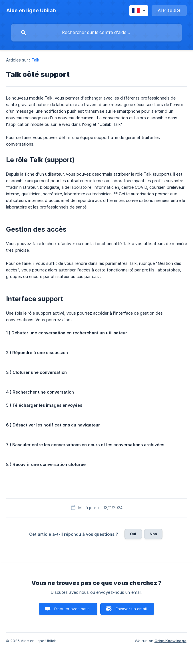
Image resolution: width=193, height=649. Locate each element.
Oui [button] (133, 533)
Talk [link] (35, 59)
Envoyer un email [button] (131, 608)
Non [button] (153, 533)
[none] (31, 10)
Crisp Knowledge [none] (170, 640)
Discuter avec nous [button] (72, 608)
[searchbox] (96, 32)
